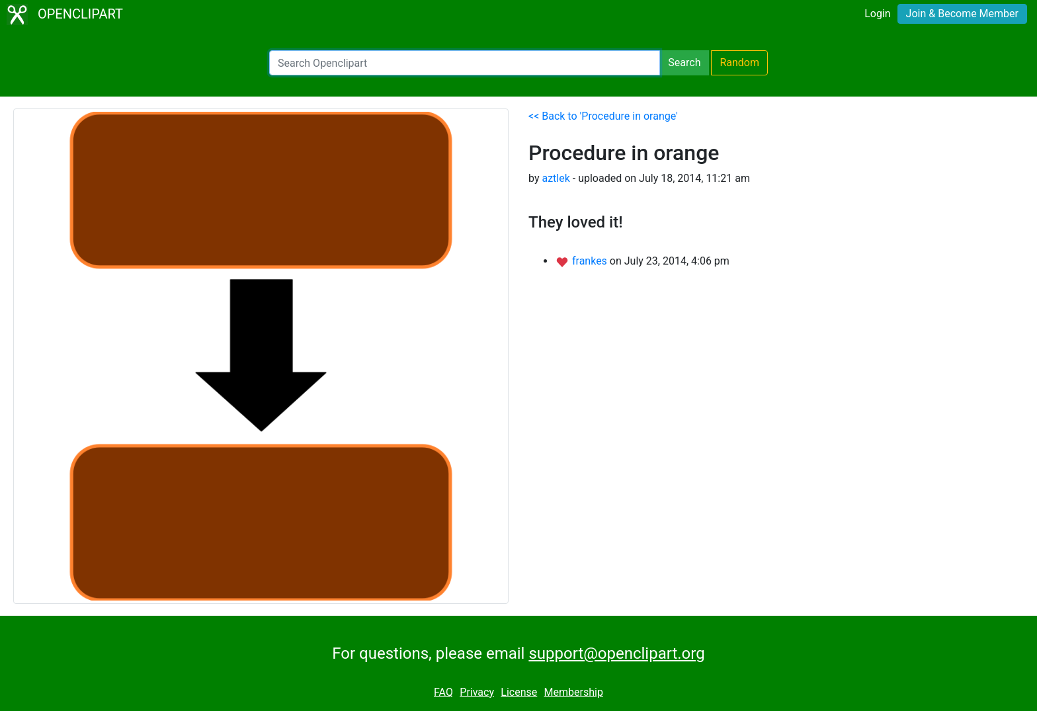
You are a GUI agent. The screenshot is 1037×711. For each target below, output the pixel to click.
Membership (573, 692)
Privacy (477, 692)
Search (684, 62)
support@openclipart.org (616, 653)
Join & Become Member (962, 13)
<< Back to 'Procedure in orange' (603, 116)
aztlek (555, 178)
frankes (591, 261)
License (519, 692)
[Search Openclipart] (464, 62)
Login (877, 13)
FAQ (443, 692)
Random (739, 62)
